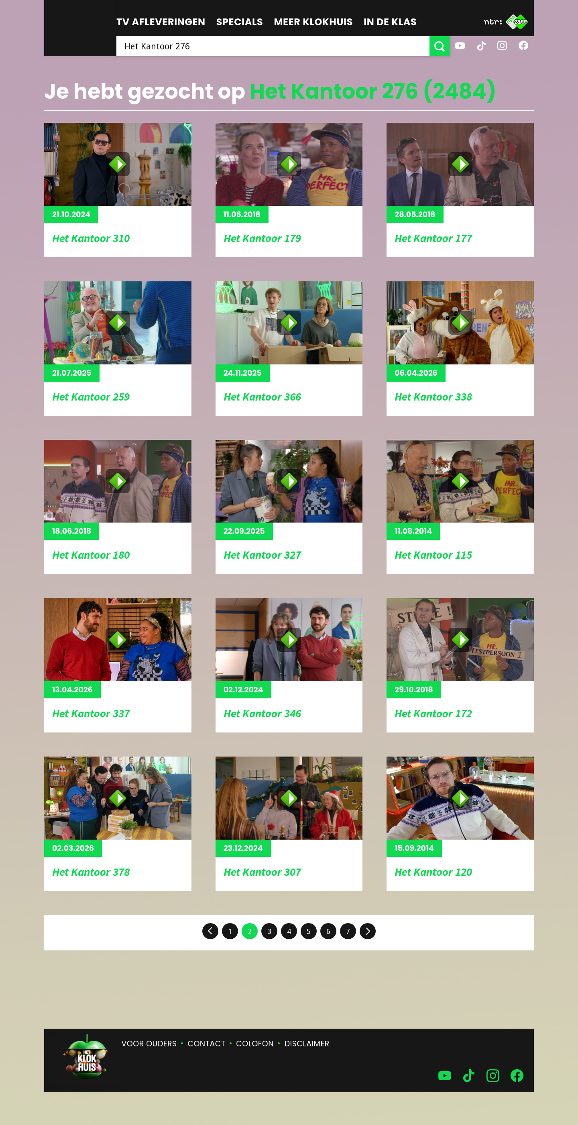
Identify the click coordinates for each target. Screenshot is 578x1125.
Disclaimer (307, 1043)
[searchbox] (272, 46)
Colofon (255, 1043)
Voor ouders (149, 1043)
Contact (206, 1043)
